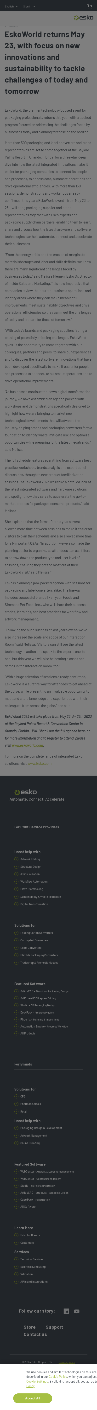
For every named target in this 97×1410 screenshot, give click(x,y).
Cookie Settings (37, 1383)
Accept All (32, 1400)
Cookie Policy (58, 1378)
